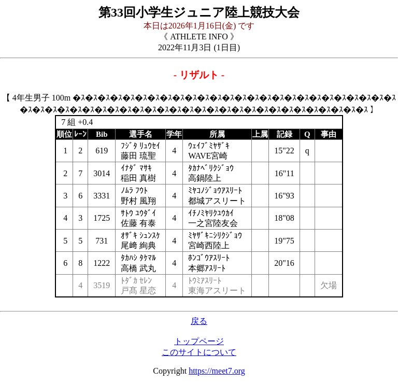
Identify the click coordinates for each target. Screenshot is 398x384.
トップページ (199, 341)
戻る (199, 321)
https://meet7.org (217, 370)
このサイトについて (199, 352)
